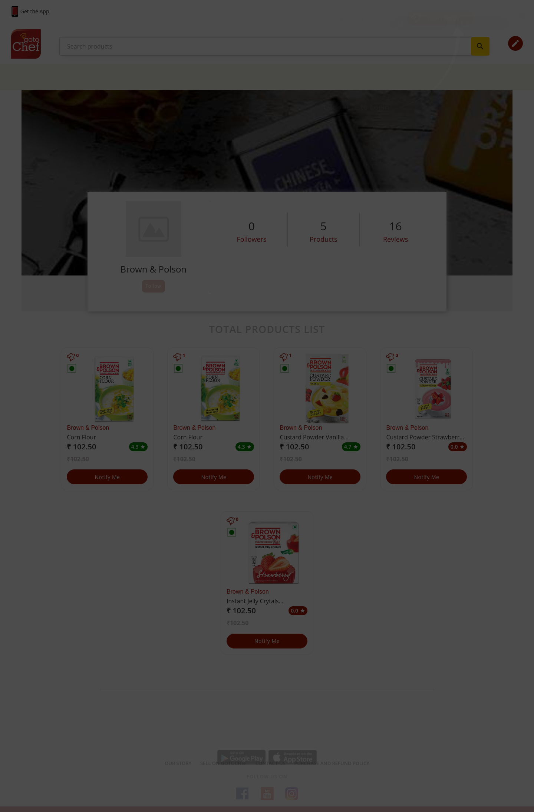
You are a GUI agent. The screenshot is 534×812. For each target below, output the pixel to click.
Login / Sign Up (443, 18)
